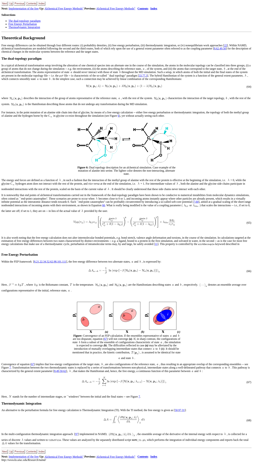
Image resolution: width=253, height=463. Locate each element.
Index (153, 8)
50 (224, 48)
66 (103, 205)
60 (197, 201)
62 (217, 48)
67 (105, 338)
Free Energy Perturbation (22, 24)
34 (44, 261)
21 (37, 261)
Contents (143, 8)
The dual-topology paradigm (24, 20)
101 (59, 261)
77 (143, 75)
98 (55, 261)
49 (221, 48)
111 (64, 261)
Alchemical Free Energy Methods (64, 8)
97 (179, 410)
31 (183, 410)
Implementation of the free (24, 8)
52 (48, 261)
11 (156, 243)
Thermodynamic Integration (24, 27)
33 (140, 75)
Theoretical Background (23, 38)
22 (225, 45)
